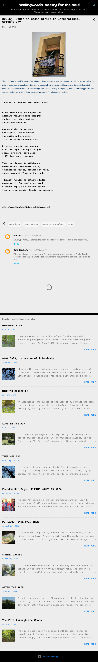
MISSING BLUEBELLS (15, 391)
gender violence (31, 224)
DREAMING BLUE (12, 325)
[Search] (94, 5)
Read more (90, 349)
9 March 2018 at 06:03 (32, 236)
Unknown (18, 235)
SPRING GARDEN (12, 554)
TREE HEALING (11, 456)
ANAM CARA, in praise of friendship (28, 358)
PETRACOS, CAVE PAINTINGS (20, 522)
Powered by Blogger (49, 656)
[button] (94, 20)
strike (70, 224)
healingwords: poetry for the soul (49, 5)
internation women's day (53, 224)
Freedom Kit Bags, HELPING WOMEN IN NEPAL (32, 489)
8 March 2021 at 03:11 (38, 250)
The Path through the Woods (22, 620)
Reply (16, 244)
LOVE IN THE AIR (13, 423)
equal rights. (14, 224)
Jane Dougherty (21, 250)
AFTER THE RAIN (13, 587)
